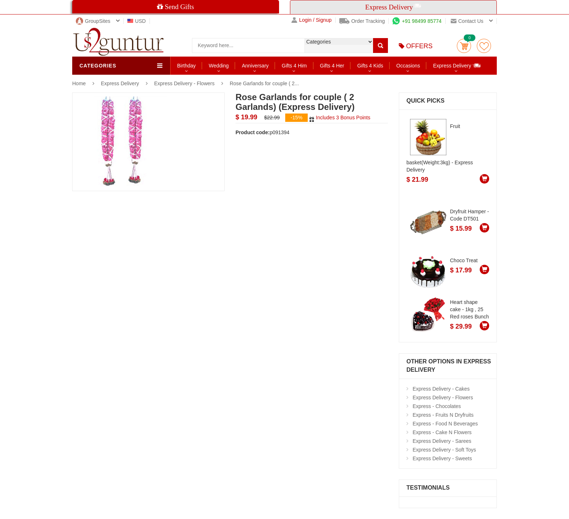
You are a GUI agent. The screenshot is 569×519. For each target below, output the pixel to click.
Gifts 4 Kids (370, 66)
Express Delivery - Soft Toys (444, 450)
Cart (464, 46)
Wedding (219, 66)
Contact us (467, 21)
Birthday (186, 66)
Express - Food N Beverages (445, 424)
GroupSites (93, 21)
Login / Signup (311, 20)
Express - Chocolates (437, 406)
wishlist (484, 46)
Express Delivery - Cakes (441, 389)
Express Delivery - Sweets (442, 458)
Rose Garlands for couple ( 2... (264, 83)
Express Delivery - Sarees (442, 441)
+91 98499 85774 (416, 21)
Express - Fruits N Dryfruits (443, 415)
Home (79, 83)
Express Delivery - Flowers (184, 83)
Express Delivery (457, 65)
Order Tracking (362, 21)
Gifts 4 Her (332, 66)
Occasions (408, 66)
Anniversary (255, 66)
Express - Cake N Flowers (442, 432)
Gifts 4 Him (294, 66)
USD (136, 21)
